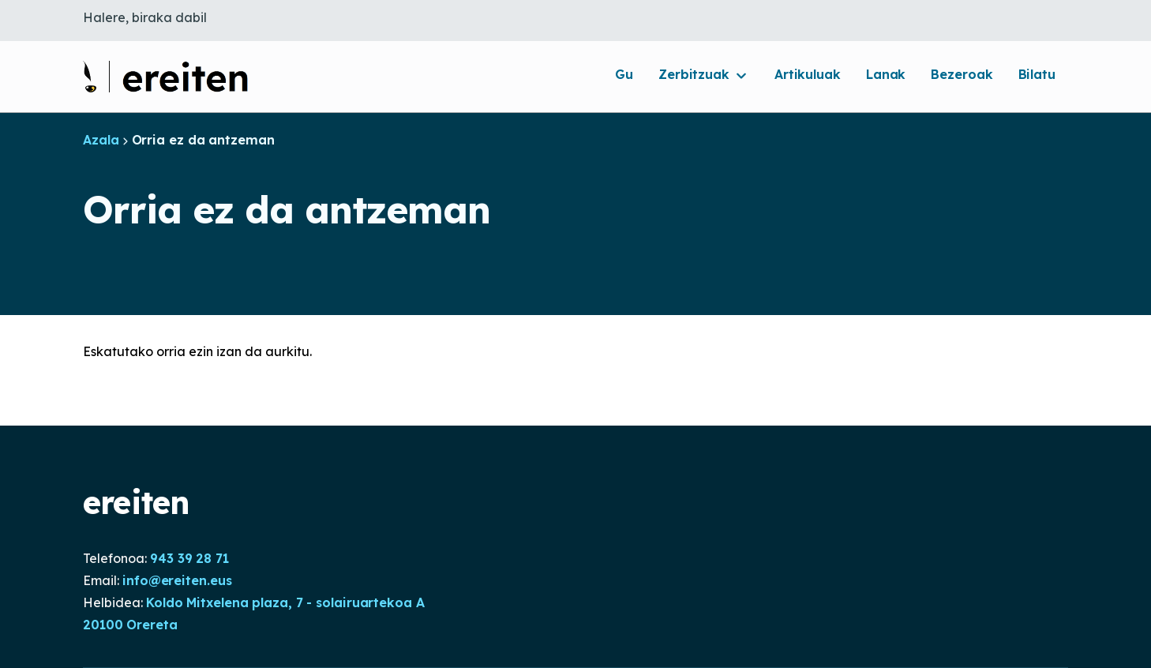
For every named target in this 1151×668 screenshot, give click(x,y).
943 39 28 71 (189, 558)
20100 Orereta (130, 624)
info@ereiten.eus (176, 580)
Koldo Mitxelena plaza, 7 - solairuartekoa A (285, 602)
